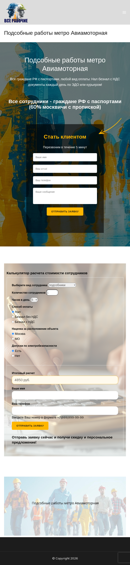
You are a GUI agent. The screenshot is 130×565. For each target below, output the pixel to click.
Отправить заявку (30, 425)
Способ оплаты (22, 306)
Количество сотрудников (28, 292)
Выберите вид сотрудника (29, 285)
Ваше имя (18, 388)
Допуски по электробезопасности (34, 345)
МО (17, 339)
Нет (17, 356)
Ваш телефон (21, 403)
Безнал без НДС (26, 317)
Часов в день (21, 299)
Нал (18, 312)
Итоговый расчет (23, 373)
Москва (20, 334)
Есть (18, 351)
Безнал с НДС (25, 322)
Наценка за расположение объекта (35, 328)
